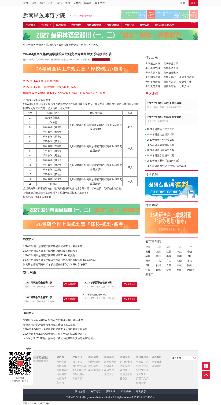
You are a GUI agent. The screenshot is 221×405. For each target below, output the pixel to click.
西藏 (179, 265)
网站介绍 (80, 391)
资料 (67, 3)
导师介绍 (129, 24)
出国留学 (141, 382)
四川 (147, 265)
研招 (50, 3)
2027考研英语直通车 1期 (160, 145)
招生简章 (61, 374)
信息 (34, 3)
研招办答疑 (170, 81)
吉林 (147, 251)
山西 (179, 247)
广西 (168, 260)
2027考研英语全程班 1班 (98, 282)
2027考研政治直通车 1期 (160, 150)
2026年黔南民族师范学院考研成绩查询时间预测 (49, 255)
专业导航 (77, 378)
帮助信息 (141, 391)
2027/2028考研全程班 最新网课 (164, 103)
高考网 (60, 382)
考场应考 (125, 365)
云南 (168, 265)
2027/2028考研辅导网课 (81, 15)
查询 (194, 358)
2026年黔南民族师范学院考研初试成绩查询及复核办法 (52, 246)
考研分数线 (170, 77)
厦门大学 (109, 374)
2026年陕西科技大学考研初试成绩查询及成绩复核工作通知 (55, 329)
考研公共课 (142, 361)
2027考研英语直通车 (164, 13)
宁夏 (168, 269)
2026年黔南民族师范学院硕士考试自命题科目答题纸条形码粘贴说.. (59, 259)
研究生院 (100, 3)
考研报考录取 (152, 81)
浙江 (179, 251)
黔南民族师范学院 (44, 15)
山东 (168, 256)
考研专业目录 (171, 63)
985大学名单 (79, 370)
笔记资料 (157, 365)
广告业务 (126, 391)
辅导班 (88, 3)
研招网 (60, 357)
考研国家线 (63, 370)
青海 (158, 269)
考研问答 (125, 357)
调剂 (59, 3)
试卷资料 (157, 357)
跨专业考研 (110, 361)
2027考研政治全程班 (142, 15)
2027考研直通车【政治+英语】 (164, 160)
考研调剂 (76, 24)
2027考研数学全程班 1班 (38, 297)
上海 (158, 251)
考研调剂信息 (152, 77)
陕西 (189, 265)
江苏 (168, 251)
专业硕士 (141, 374)
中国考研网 (35, 359)
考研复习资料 (152, 86)
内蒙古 (191, 269)
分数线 (77, 3)
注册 (182, 3)
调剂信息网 (94, 361)
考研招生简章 (152, 63)
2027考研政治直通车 (177, 15)
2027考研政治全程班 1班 (38, 282)
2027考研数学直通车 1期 (160, 155)
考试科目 (125, 370)
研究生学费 (185, 81)
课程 (206, 366)
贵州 (158, 265)
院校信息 (51, 44)
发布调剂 (93, 365)
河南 (179, 256)
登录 (193, 3)
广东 (158, 260)
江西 (158, 256)
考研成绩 (61, 365)
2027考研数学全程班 (151, 15)
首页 (25, 3)
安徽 (189, 251)
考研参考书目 (152, 68)
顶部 (206, 375)
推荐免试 (61, 378)
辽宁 (189, 247)
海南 (179, 260)
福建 (147, 256)
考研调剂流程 (95, 370)
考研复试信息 (186, 77)
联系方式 (110, 391)
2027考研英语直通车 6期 (94, 294)
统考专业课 (142, 365)
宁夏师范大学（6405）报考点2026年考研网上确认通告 (53, 320)
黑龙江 (149, 274)
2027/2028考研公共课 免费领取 (164, 117)
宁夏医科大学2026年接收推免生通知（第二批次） (50, 324)
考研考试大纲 (171, 68)
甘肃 (147, 269)
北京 (147, 247)
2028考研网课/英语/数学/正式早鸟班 (193, 15)
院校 (42, 3)
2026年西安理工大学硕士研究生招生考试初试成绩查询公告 (55, 333)
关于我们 (95, 391)
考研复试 (109, 370)
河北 (168, 247)
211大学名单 (79, 365)
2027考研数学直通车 (185, 15)
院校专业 (77, 357)
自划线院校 (78, 374)
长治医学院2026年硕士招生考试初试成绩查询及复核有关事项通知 (59, 338)
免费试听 (72, 284)
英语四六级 (142, 378)
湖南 (147, 260)
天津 (158, 247)
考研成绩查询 (171, 72)
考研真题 (61, 361)
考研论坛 (109, 357)
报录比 (123, 378)
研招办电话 (170, 86)
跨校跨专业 (126, 361)
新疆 (179, 269)
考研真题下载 (152, 72)
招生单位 (77, 361)
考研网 (39, 44)
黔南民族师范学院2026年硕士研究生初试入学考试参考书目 (55, 264)
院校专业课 (142, 370)
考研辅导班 (142, 357)
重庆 (189, 260)
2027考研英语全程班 (129, 13)
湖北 (189, 256)
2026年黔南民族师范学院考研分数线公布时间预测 (50, 250)
